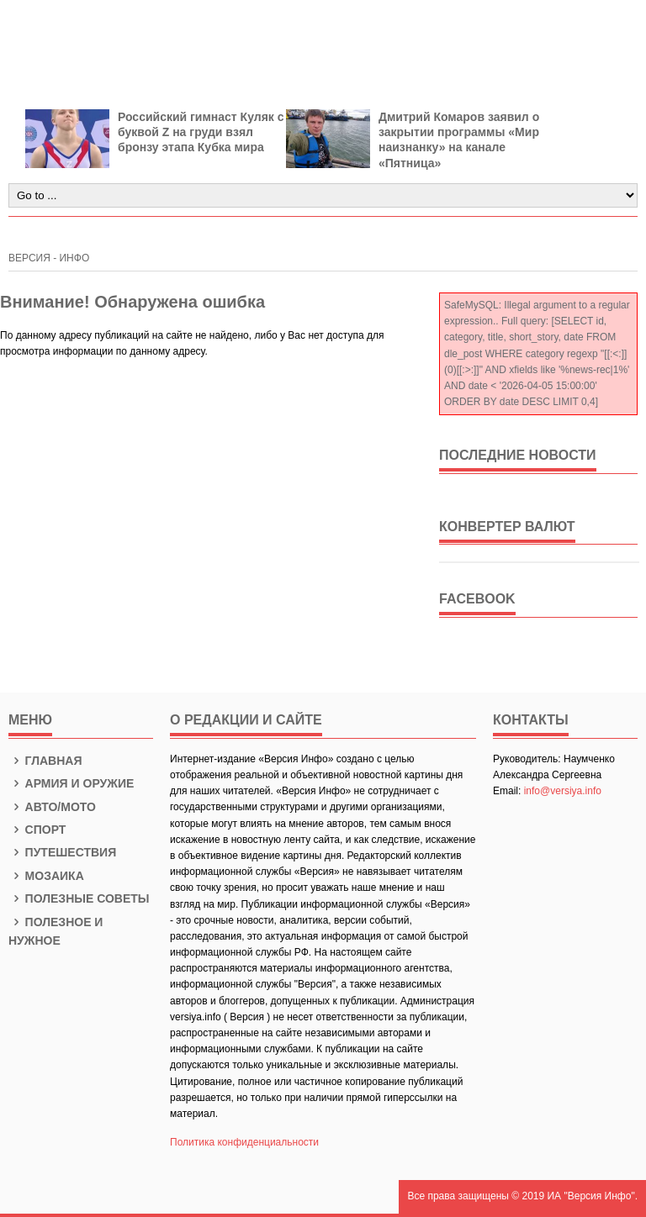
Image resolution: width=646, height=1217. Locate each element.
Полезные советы (79, 898)
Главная (45, 760)
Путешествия (62, 852)
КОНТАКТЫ (531, 720)
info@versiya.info (562, 791)
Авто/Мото (52, 807)
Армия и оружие (71, 783)
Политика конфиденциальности (244, 1142)
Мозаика (46, 875)
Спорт (37, 829)
